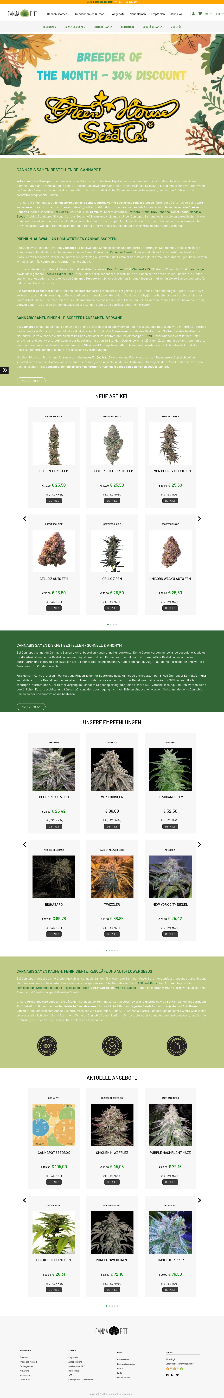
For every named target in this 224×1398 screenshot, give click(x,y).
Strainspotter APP (76, 1366)
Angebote (118, 14)
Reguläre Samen (152, 26)
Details (54, 500)
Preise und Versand (28, 1362)
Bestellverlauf (123, 1360)
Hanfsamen (49, 26)
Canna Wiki (177, 14)
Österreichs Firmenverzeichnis (180, 1364)
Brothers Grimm (139, 228)
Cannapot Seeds (121, 269)
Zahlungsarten (26, 1366)
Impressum (25, 1375)
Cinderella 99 (141, 286)
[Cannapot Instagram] (167, 1375)
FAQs (119, 1373)
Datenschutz (73, 1371)
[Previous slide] (24, 519)
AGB (70, 1375)
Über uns (24, 1357)
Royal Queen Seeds (76, 1004)
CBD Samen (127, 26)
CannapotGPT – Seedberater (81, 1380)
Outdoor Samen (103, 26)
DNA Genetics (160, 228)
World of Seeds (125, 1004)
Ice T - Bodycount (127, 1)
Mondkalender (123, 1377)
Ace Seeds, (61, 228)
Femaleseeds (26, 1004)
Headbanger (196, 286)
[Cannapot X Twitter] (177, 1375)
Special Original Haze (59, 290)
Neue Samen (138, 14)
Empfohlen (158, 14)
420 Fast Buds (147, 999)
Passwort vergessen (126, 1364)
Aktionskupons (75, 1362)
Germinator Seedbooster (100, 1)
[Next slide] (199, 519)
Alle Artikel (24, 1371)
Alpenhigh (170, 1359)
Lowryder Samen (75, 26)
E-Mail (147, 352)
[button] (108, 624)
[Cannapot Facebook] (172, 1375)
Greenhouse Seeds (49, 1004)
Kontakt (120, 1368)
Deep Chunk (115, 286)
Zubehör (176, 26)
